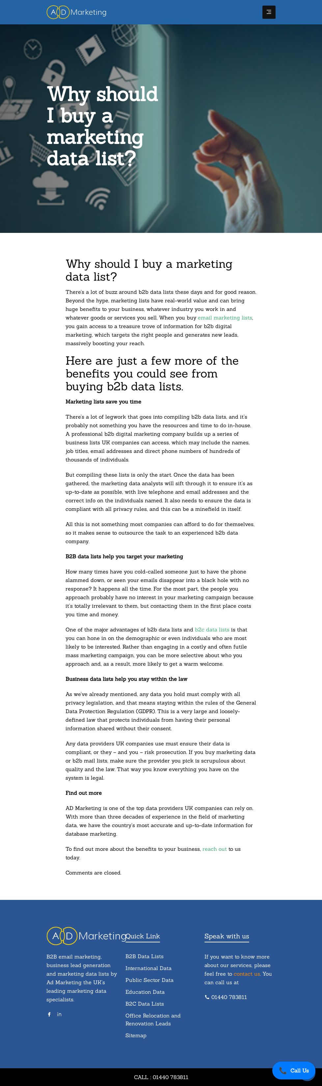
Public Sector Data (149, 980)
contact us (247, 973)
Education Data (145, 992)
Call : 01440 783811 (161, 1077)
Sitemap (136, 1035)
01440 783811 (225, 997)
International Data (148, 968)
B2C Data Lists (144, 1003)
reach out (214, 849)
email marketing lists (225, 317)
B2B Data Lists (144, 956)
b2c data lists (212, 629)
